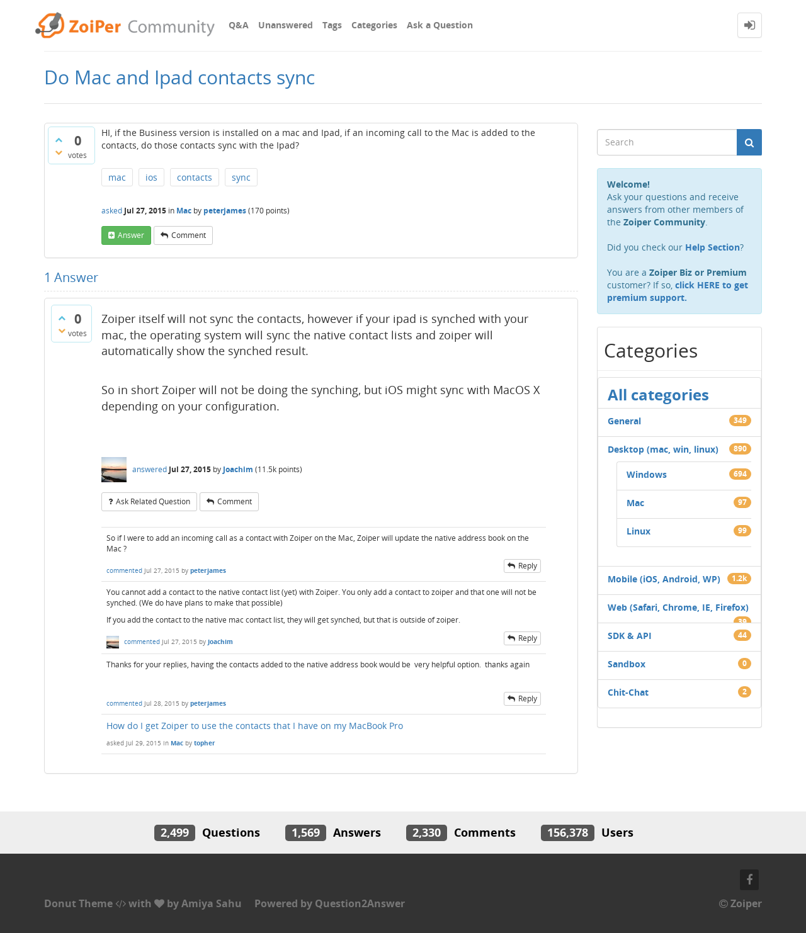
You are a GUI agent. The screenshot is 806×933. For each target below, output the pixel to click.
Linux (638, 531)
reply (527, 565)
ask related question (153, 501)
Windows (647, 474)
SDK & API (630, 636)
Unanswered (285, 25)
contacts (194, 177)
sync (241, 177)
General (624, 421)
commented (124, 570)
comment (188, 235)
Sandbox (626, 664)
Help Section (712, 247)
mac (117, 177)
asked (111, 210)
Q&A (239, 25)
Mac (183, 210)
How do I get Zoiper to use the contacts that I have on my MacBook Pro (254, 726)
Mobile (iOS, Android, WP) (664, 579)
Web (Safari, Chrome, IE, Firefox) (678, 607)
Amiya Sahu (211, 903)
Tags (332, 25)
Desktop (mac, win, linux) (663, 449)
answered (149, 469)
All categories (658, 394)
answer (131, 235)
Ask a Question (440, 25)
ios (151, 177)
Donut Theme (78, 903)
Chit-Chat (628, 692)
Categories (374, 25)
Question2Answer (360, 903)
